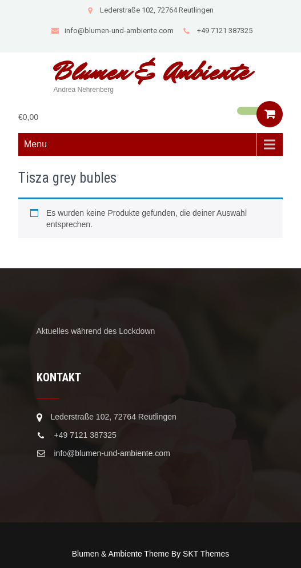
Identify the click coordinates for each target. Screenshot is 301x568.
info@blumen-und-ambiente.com (112, 30)
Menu (35, 144)
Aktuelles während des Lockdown (96, 331)
